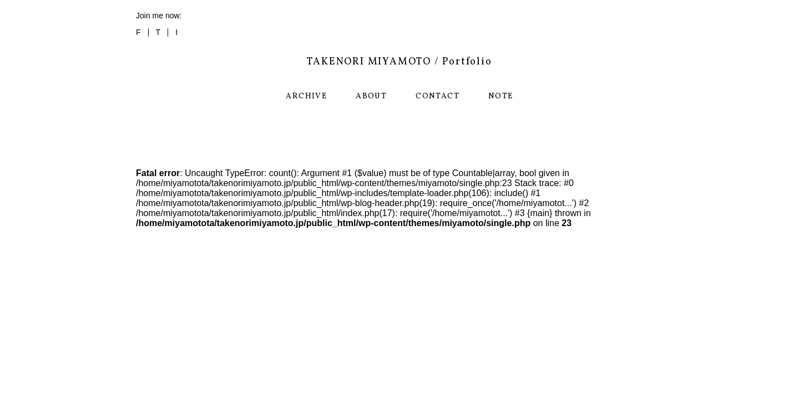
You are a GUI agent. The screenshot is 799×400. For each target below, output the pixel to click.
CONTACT (437, 96)
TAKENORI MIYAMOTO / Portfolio (399, 62)
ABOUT (371, 96)
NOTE (500, 96)
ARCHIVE (306, 96)
